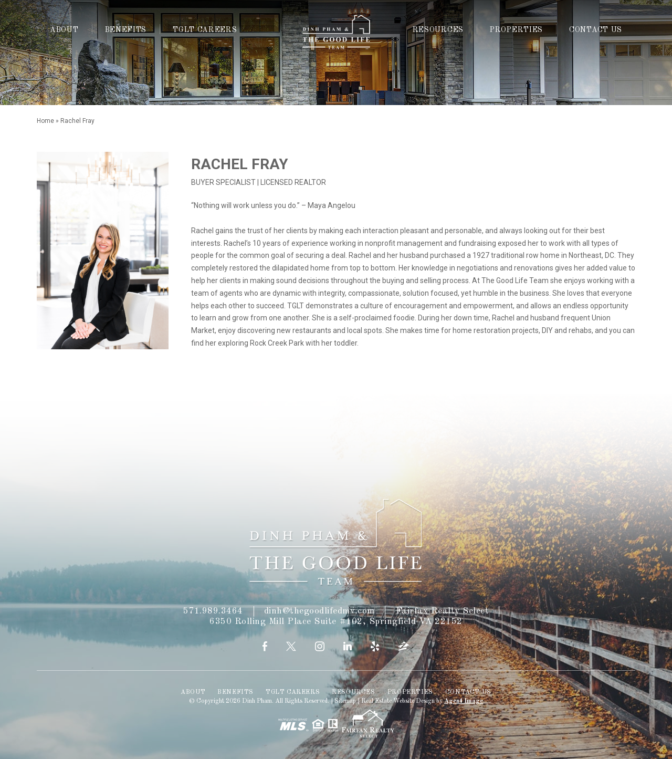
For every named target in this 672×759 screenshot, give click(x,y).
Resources (438, 30)
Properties (516, 30)
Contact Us (595, 30)
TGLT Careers (205, 30)
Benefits (126, 30)
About (64, 30)
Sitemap (345, 701)
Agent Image (463, 701)
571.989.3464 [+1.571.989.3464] (213, 611)
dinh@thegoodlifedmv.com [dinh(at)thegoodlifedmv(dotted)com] (319, 611)
